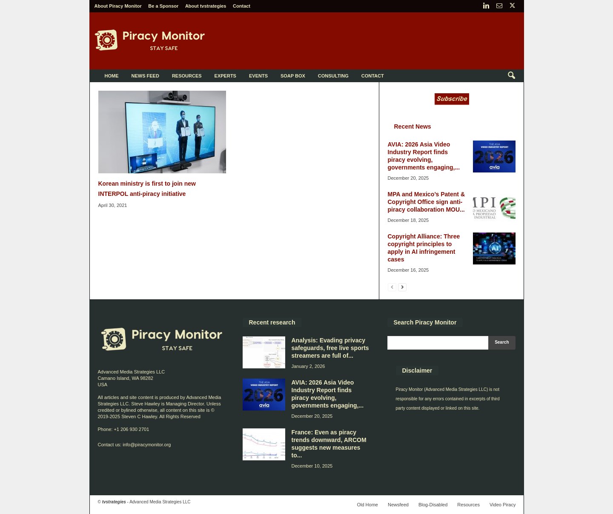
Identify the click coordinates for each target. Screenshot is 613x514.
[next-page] (402, 286)
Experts (225, 75)
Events (258, 75)
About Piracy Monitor (118, 6)
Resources (187, 75)
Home (112, 75)
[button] (511, 75)
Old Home (367, 504)
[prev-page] (392, 286)
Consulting (333, 75)
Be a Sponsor (163, 6)
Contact (241, 6)
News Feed (145, 75)
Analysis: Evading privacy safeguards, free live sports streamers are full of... (330, 348)
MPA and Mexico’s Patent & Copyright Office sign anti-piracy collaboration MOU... (426, 202)
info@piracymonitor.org (147, 444)
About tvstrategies (205, 6)
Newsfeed (398, 504)
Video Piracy (503, 504)
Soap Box (293, 75)
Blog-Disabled (432, 504)
